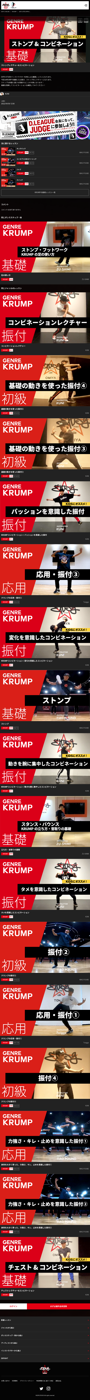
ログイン (13, 1306)
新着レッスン (6, 1320)
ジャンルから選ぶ (7, 1328)
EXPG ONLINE (5, 11)
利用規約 (15, 1381)
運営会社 (58, 1381)
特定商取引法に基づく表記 (44, 1381)
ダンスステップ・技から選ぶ (11, 1335)
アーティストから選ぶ (9, 1343)
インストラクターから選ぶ (11, 1351)
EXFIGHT (4, 1358)
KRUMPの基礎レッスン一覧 (45, 192)
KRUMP (14, 11)
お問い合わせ (5, 1381)
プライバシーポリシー (27, 1381)
